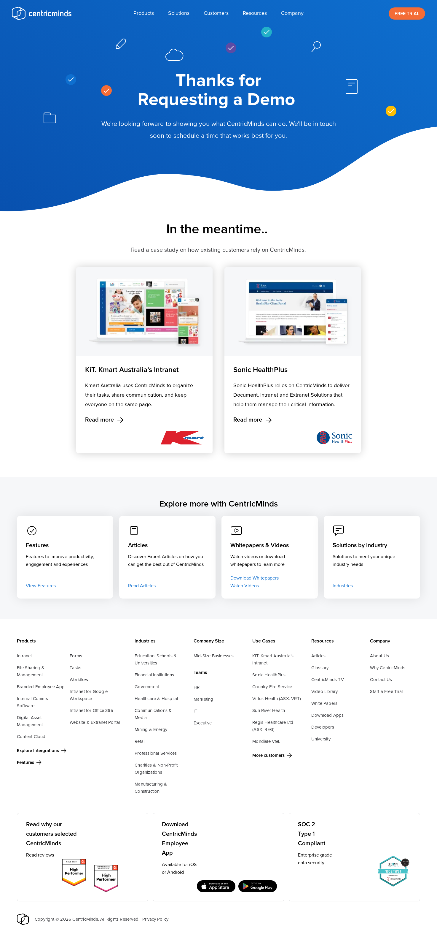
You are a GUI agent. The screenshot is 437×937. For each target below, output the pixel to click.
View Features (41, 585)
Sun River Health (268, 710)
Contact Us (381, 680)
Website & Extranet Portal (95, 722)
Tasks (75, 668)
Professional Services (156, 753)
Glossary (320, 668)
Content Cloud (31, 737)
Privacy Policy (155, 919)
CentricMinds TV (327, 680)
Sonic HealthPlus (269, 675)
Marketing (203, 699)
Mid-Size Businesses (214, 656)
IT (195, 711)
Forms (76, 656)
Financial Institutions (154, 675)
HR (197, 687)
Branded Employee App (41, 687)
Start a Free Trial (386, 691)
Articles (318, 656)
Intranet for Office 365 (91, 710)
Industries (343, 585)
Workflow (79, 680)
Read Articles (142, 585)
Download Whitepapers (254, 578)
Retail (140, 741)
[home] (41, 13)
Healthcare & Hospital (156, 699)
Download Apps (327, 715)
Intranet (24, 656)
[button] (143, 13)
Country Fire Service (272, 687)
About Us (379, 656)
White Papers (324, 703)
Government (147, 687)
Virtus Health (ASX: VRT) (276, 699)
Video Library (324, 691)
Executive (203, 723)
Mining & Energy (151, 729)
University (321, 739)
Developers (322, 727)
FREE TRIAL (407, 14)
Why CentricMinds (387, 668)
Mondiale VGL (266, 741)
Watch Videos (244, 585)
